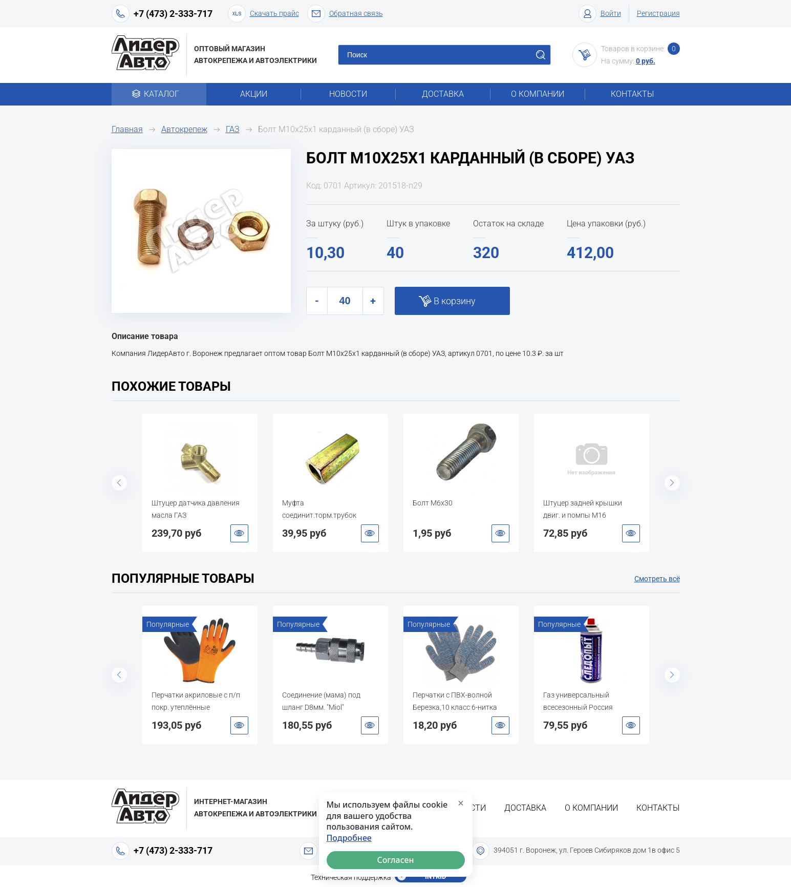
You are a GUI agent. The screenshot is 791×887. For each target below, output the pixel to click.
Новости (348, 94)
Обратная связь (345, 14)
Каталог (159, 94)
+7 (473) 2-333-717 (173, 13)
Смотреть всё (657, 579)
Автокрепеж (184, 129)
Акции (253, 94)
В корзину (455, 300)
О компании (537, 94)
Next (672, 483)
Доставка (443, 94)
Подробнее (349, 838)
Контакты (632, 94)
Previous (119, 483)
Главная (127, 129)
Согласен (395, 859)
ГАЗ (233, 129)
